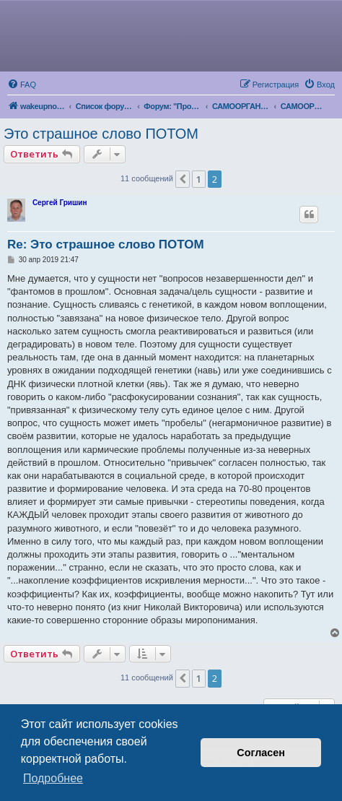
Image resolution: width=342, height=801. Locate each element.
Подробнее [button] (53, 778)
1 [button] (198, 179)
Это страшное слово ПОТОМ (101, 134)
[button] (182, 179)
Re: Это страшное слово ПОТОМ (105, 244)
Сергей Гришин (59, 203)
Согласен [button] (261, 752)
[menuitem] (21, 84)
